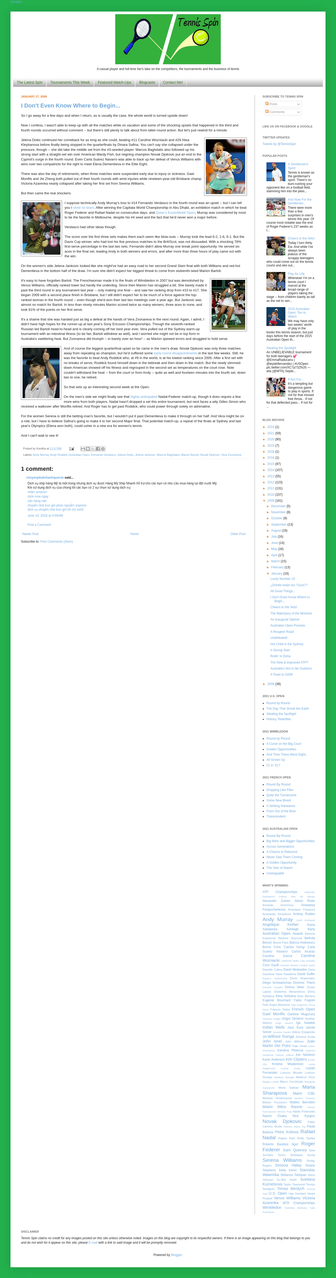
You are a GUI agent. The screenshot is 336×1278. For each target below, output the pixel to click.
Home (134, 534)
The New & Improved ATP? (289, 662)
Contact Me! (173, 82)
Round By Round (278, 784)
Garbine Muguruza (301, 1014)
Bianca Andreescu (302, 942)
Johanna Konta (305, 1036)
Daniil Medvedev (295, 969)
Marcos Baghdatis (168, 454)
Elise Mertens (306, 996)
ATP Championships (279, 892)
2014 (271, 470)
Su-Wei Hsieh (287, 1179)
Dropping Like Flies (279, 790)
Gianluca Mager (271, 1018)
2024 (271, 427)
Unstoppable (275, 873)
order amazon (37, 492)
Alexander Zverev (276, 901)
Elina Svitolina (286, 996)
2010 (271, 494)
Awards (298, 933)
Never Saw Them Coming (284, 857)
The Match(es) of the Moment (291, 613)
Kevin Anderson (273, 1059)
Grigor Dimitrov (292, 1018)
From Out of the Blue (281, 811)
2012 (271, 482)
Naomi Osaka (274, 1116)
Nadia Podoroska (304, 1111)
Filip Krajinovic (299, 1004)
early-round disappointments (175, 353)
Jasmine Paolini (282, 1032)
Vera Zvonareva (231, 454)
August (276, 530)
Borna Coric (271, 947)
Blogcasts (147, 82)
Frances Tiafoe (280, 1009)
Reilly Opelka (306, 1138)
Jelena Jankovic (145, 454)
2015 (271, 464)
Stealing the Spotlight (281, 348)
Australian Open (79, 454)
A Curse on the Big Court (283, 744)
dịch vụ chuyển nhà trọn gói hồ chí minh (56, 509)
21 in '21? (273, 765)
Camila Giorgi (294, 947)
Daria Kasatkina (286, 974)
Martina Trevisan (305, 1098)
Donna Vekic (294, 987)
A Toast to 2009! (281, 674)
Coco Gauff (270, 965)
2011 (271, 488)
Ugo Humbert (297, 1193)
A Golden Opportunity (281, 862)
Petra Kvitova (286, 1132)
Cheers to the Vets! (301, 238)
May (274, 549)
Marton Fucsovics (274, 1102)
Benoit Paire (280, 942)
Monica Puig (284, 1111)
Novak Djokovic (209, 454)
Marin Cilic (304, 1093)
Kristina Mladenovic (287, 1064)
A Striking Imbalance (280, 806)
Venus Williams (287, 1198)
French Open (303, 1009)
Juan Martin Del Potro (288, 1043)
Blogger (176, 1255)
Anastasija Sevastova (276, 914)
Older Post (237, 534)
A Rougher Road (282, 632)
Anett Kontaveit (305, 920)
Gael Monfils (273, 1014)
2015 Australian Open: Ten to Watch (299, 312)
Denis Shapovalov (302, 978)
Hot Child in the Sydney (286, 644)
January (277, 573)
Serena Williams (282, 1160)
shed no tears (83, 208)
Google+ (16, 2)
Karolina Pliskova (290, 1050)
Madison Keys (305, 1077)
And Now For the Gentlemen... (300, 201)
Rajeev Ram (286, 1138)
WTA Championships (299, 1203)
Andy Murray (41, 454)
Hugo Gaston (284, 1023)
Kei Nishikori (305, 1055)
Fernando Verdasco (103, 454)
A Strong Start (280, 650)
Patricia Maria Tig (294, 1126)
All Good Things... (282, 591)
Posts (271, 104)
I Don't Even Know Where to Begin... (70, 105)
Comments (275, 112)
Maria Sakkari (289, 1087)
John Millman (294, 1041)
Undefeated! (278, 638)
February (278, 567)
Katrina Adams (284, 1055)
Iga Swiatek (305, 1023)
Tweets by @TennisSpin (279, 144)
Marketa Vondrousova (277, 1098)
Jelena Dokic (125, 454)
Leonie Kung (290, 1068)
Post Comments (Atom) (56, 541)
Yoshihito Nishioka (295, 1207)
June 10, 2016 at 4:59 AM (45, 515)
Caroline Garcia (277, 956)
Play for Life (296, 274)
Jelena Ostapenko (303, 1032)
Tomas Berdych (290, 1188)
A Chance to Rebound (281, 852)
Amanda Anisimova (277, 905)
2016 (271, 457)
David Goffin (306, 974)
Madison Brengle (284, 1077)
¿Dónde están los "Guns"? (288, 585)
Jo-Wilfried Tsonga (278, 1036)
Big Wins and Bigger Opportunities (290, 841)
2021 (271, 433)
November (279, 512)
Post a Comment (39, 525)
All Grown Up (275, 760)
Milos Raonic (290, 1107)
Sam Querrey (295, 1150)
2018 (271, 451)
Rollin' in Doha (280, 656)
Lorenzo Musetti (291, 1072)
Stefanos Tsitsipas (293, 1175)
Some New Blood (278, 800)
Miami (267, 1107)
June (275, 543)
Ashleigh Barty (300, 929)
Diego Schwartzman (277, 983)
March (276, 561)
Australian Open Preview (287, 625)
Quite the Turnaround (281, 795)
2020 (271, 439)
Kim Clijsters (296, 1059)
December (279, 506)
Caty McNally (307, 960)
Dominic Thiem (304, 983)
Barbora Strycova (290, 938)
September (279, 524)
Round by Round (278, 703)
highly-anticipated (144, 397)
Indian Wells (273, 1027)
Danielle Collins (272, 969)
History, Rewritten (278, 719)
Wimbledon (271, 1207)
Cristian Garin (307, 965)
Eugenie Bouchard (276, 1000)
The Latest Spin (30, 82)
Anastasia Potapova (301, 909)
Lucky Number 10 (282, 579)
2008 (271, 684)
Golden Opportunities (281, 749)
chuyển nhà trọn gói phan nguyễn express (57, 505)
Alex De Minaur (303, 896)
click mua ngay (38, 496)
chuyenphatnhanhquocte (45, 477)
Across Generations (280, 846)
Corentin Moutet (289, 965)
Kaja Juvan (299, 1045)
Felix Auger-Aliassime (276, 1004)
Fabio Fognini (304, 1000)
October (277, 518)
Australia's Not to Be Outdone (291, 668)
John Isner (272, 1041)
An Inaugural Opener (285, 619)
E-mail (93, 1242)
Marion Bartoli (190, 454)
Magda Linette (270, 1081)
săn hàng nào (37, 501)
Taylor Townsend (294, 1184)
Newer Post (30, 534)
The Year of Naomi (279, 868)
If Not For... (295, 379)
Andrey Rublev (304, 914)
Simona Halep (288, 1165)
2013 (271, 476)
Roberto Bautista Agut (280, 1144)
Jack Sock (295, 1027)
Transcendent (276, 816)
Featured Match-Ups (115, 82)
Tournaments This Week (70, 82)
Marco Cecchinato (291, 1081)
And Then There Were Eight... (287, 754)
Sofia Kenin (288, 1170)
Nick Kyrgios (303, 1116)
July (274, 536)
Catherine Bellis (290, 960)
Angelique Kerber (280, 924)
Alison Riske (305, 901)
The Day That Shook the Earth (287, 708)
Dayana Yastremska (274, 978)
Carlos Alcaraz (303, 951)
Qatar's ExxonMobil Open (175, 213)
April (274, 555)
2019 (271, 445)
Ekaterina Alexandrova (289, 991)
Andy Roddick (59, 454)
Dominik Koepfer (272, 987)
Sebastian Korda (302, 1155)
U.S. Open (278, 1193)
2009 (271, 500)
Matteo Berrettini (302, 1102)
